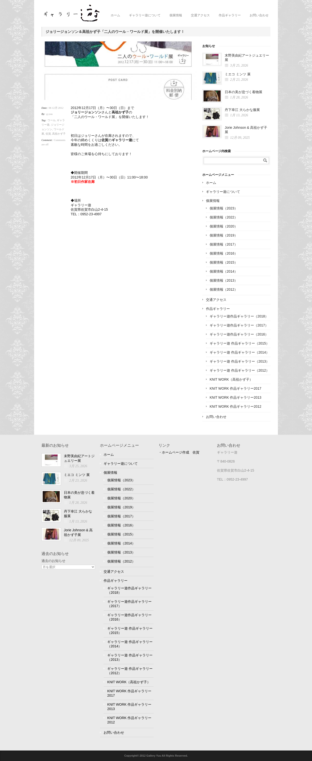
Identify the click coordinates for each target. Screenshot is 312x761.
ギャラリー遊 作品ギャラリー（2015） (239, 343)
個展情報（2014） (224, 271)
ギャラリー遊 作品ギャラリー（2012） (239, 370)
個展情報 (175, 15)
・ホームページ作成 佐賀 (178, 452)
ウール (52, 120)
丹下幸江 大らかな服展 (242, 110)
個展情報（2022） (224, 217)
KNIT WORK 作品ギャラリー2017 (235, 388)
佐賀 (48, 133)
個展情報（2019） (224, 235)
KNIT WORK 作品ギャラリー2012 (235, 406)
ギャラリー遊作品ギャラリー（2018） (239, 316)
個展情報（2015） (224, 262)
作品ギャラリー (230, 15)
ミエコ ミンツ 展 (238, 74)
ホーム (115, 15)
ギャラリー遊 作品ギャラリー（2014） (239, 352)
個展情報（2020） (224, 226)
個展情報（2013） (224, 280)
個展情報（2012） (224, 289)
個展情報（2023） (224, 208)
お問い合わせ (259, 15)
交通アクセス (200, 15)
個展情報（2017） (224, 244)
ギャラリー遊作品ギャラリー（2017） (239, 325)
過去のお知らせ (53, 561)
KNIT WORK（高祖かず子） (231, 379)
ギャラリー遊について (145, 15)
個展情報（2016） (224, 253)
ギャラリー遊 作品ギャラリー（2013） (239, 361)
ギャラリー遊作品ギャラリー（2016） (239, 334)
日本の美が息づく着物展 (243, 92)
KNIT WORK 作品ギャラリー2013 (235, 397)
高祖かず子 (59, 133)
